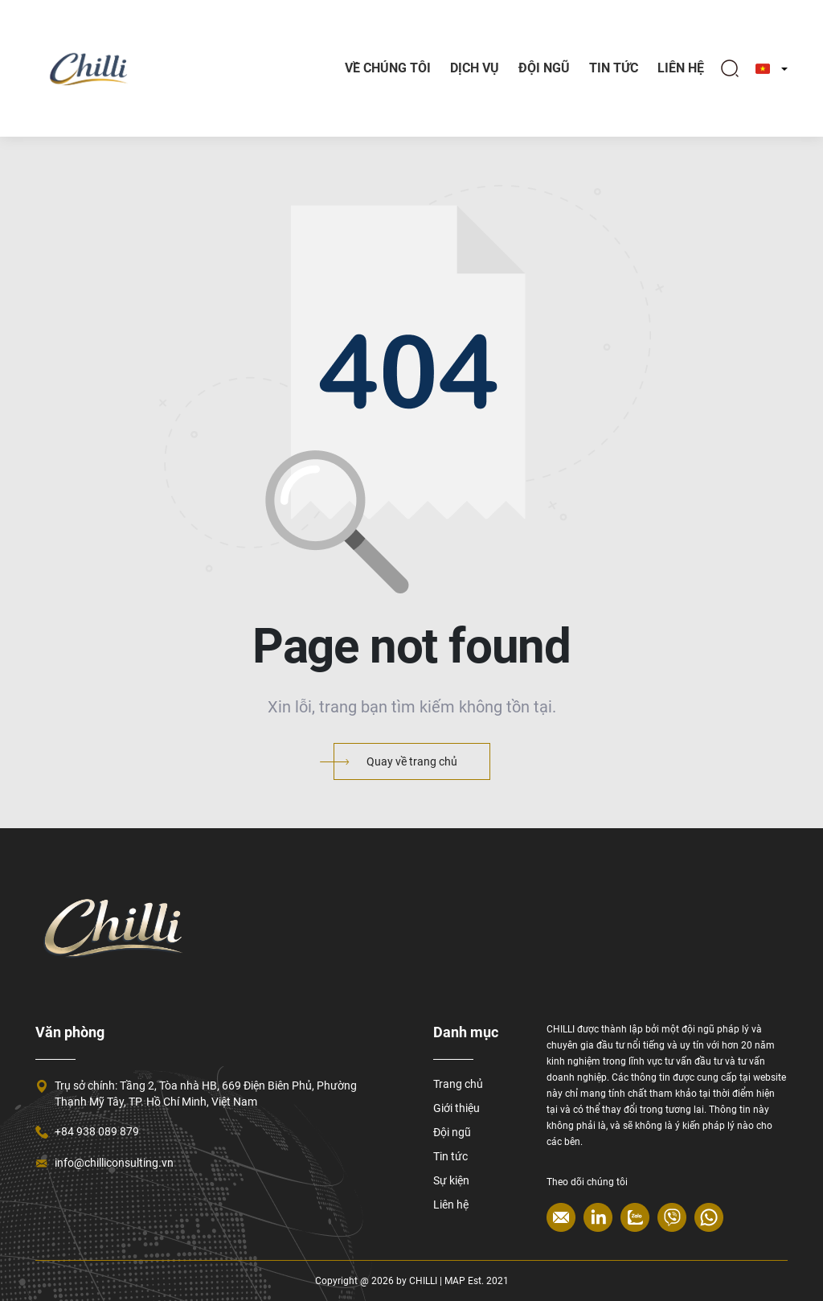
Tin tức (450, 1156)
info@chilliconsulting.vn (114, 1162)
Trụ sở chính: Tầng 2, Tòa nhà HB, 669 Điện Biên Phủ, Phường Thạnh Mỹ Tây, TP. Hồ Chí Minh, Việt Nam (206, 1093)
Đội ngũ (544, 68)
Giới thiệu (456, 1108)
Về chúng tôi (388, 68)
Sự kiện (451, 1180)
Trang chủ (458, 1083)
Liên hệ (680, 68)
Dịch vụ (474, 68)
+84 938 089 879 (97, 1131)
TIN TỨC (613, 68)
